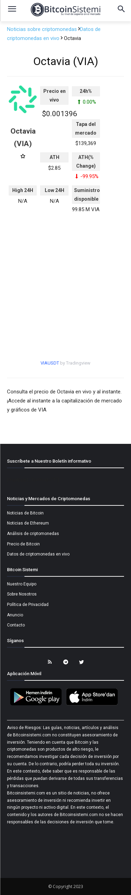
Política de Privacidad (28, 604)
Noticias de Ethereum (28, 523)
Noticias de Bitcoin (25, 513)
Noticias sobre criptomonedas (42, 29)
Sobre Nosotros (22, 594)
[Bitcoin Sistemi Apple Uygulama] (94, 704)
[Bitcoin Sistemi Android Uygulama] (38, 704)
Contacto (16, 625)
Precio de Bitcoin (23, 544)
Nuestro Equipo (21, 584)
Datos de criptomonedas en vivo (38, 554)
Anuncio (15, 615)
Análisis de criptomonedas (33, 533)
